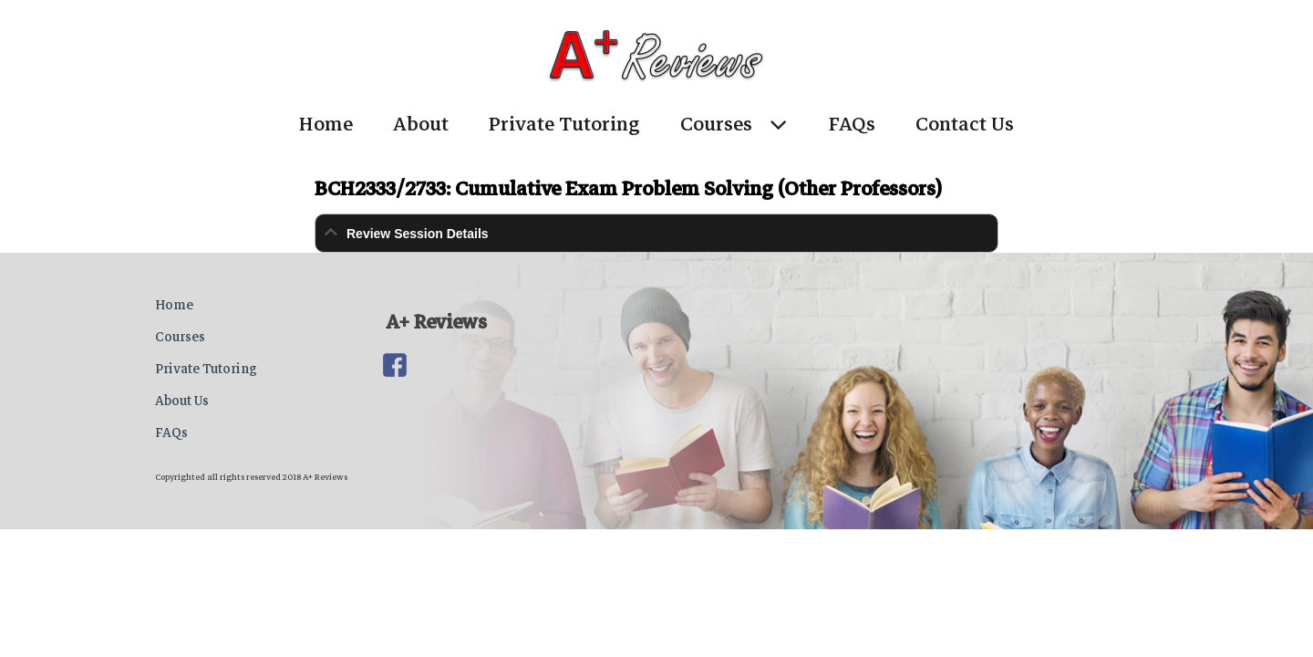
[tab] (656, 233)
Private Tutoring (564, 124)
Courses (716, 124)
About (421, 124)
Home (326, 124)
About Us (182, 401)
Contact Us (964, 124)
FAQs (852, 124)
